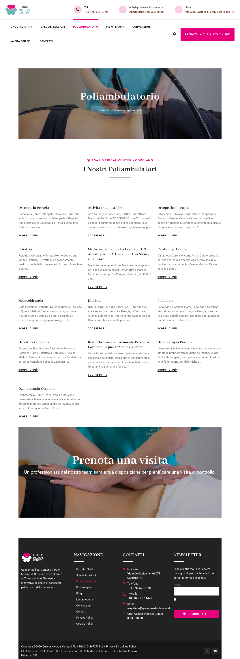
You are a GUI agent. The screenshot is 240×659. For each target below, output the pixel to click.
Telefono (132, 581)
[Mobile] (124, 594)
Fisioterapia (117, 26)
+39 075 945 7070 (96, 12)
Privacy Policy (84, 615)
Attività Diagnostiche (105, 205)
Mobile (132, 591)
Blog (79, 591)
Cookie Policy (84, 621)
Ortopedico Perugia (173, 205)
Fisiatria (25, 247)
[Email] (124, 604)
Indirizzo (132, 566)
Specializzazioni (53, 26)
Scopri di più (28, 233)
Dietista (94, 298)
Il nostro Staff (21, 26)
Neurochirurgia (30, 298)
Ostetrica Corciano (33, 340)
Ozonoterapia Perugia (175, 340)
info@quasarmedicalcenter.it (146, 7)
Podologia (166, 298)
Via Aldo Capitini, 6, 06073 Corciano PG (210, 12)
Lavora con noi (21, 39)
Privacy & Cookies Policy (121, 644)
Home (101, 107)
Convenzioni (144, 26)
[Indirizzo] (124, 571)
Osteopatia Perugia (33, 205)
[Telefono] (124, 584)
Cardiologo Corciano (174, 247)
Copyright (27, 644)
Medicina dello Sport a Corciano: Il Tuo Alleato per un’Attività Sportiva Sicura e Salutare (119, 252)
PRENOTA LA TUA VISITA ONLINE (207, 32)
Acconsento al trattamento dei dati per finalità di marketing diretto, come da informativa (195, 600)
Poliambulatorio (87, 26)
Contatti (47, 39)
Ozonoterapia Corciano (36, 386)
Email (131, 601)
